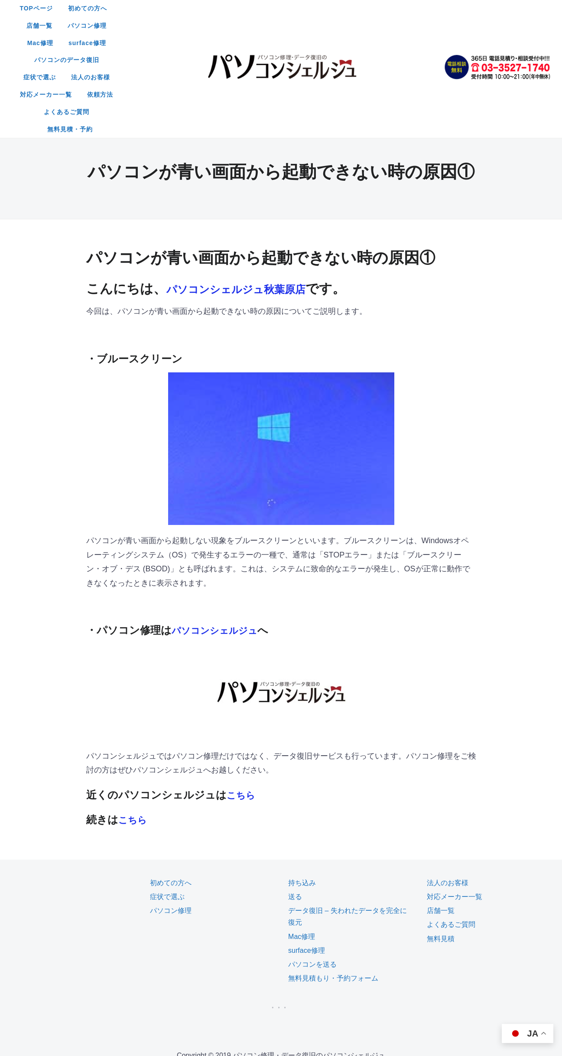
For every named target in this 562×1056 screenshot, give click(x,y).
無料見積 (441, 852)
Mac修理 (350, 8)
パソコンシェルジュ (220, 544)
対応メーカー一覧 (351, 25)
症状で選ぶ (239, 25)
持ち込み (302, 796)
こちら (243, 708)
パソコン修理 (302, 8)
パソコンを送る (312, 878)
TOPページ (155, 8)
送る (295, 810)
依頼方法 (405, 25)
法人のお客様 (290, 25)
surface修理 (397, 8)
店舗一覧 (255, 8)
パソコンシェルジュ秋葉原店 (252, 202)
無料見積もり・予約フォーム (333, 892)
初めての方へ (207, 8)
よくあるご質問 (253, 42)
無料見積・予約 (314, 42)
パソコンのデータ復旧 (175, 25)
